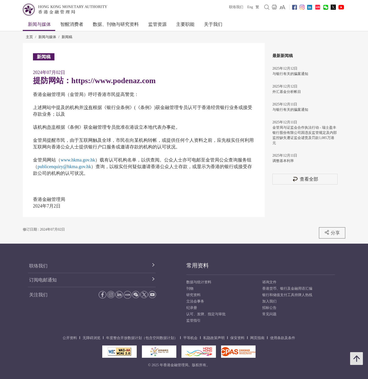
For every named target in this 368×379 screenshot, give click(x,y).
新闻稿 (67, 37)
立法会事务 (195, 301)
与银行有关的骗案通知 (290, 74)
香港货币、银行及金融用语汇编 (287, 288)
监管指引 (193, 320)
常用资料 (197, 265)
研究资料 (193, 295)
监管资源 (157, 24)
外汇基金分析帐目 (286, 92)
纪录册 (191, 308)
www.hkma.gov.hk (78, 160)
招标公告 (269, 308)
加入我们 (269, 301)
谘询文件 (269, 282)
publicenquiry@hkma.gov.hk (64, 166)
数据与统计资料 (198, 282)
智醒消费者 (71, 24)
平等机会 (190, 338)
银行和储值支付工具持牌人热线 (287, 295)
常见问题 (269, 314)
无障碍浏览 (91, 338)
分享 (332, 232)
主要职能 (185, 24)
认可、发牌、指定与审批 (206, 314)
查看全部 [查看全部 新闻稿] (305, 179)
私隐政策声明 (214, 338)
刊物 (189, 288)
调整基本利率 (283, 161)
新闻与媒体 (39, 24)
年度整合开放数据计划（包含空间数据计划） (142, 338)
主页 (29, 37)
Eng (250, 7)
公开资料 (70, 338)
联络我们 (236, 7)
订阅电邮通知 (43, 280)
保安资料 (237, 338)
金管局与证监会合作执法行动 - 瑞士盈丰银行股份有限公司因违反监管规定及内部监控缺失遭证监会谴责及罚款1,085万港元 (304, 135)
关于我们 (213, 24)
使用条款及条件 (282, 338)
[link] (282, 7)
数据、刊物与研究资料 (116, 24)
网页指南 (257, 338)
